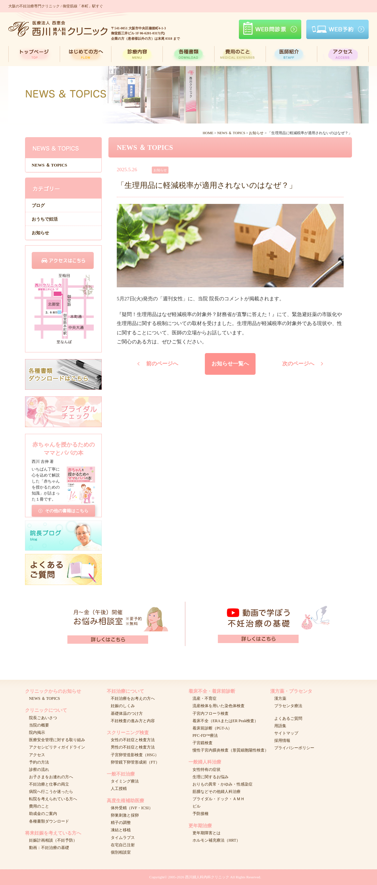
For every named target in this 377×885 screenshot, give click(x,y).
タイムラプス (123, 837)
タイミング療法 (125, 781)
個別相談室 (121, 852)
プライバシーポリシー (294, 748)
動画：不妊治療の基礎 (49, 847)
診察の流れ (39, 769)
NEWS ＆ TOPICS (49, 165)
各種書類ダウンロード (49, 821)
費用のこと (39, 806)
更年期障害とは (207, 833)
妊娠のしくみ (123, 705)
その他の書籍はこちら (67, 508)
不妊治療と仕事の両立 (49, 784)
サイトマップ (286, 733)
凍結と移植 (121, 830)
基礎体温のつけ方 (127, 713)
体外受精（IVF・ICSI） (132, 808)
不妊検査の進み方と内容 (133, 720)
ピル (197, 806)
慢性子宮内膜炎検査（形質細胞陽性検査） (231, 750)
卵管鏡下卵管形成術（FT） (135, 762)
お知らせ (40, 232)
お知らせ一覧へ (230, 364)
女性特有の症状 (207, 769)
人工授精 (119, 788)
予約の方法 (39, 762)
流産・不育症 (205, 698)
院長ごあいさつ (43, 717)
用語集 (280, 725)
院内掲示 (37, 732)
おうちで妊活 (45, 219)
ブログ (38, 205)
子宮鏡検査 (203, 743)
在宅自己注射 (123, 845)
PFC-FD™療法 (205, 735)
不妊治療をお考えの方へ (133, 698)
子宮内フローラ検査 (211, 713)
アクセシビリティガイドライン (57, 747)
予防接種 (201, 813)
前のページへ (162, 364)
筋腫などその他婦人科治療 (217, 791)
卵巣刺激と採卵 (125, 815)
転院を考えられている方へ (53, 799)
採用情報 (282, 740)
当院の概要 (39, 725)
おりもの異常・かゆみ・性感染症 (223, 784)
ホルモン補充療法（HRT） (216, 840)
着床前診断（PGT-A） (212, 728)
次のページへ (298, 364)
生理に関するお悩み (211, 777)
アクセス (37, 755)
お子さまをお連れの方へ (51, 777)
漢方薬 (280, 698)
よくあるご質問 (288, 718)
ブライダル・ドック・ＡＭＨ (219, 799)
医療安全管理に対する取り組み (57, 740)
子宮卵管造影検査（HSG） (135, 755)
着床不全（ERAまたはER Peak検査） (225, 720)
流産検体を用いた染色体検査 (219, 705)
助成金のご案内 (43, 813)
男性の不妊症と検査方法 (133, 747)
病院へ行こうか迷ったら (51, 791)
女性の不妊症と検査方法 (133, 740)
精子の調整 (121, 822)
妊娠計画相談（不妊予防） (53, 840)
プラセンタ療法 (288, 705)
